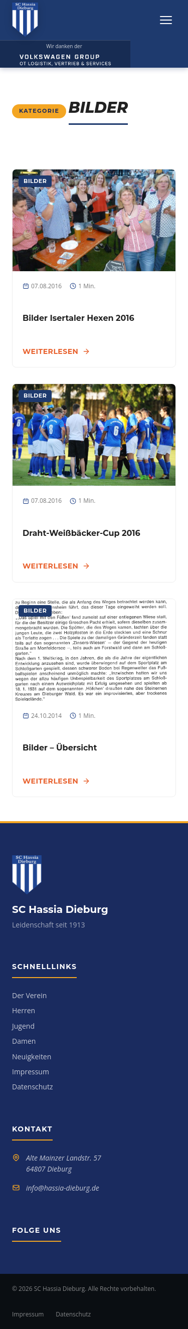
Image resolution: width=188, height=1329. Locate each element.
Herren (23, 1010)
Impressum (30, 1071)
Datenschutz (32, 1086)
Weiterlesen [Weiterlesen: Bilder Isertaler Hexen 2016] (56, 351)
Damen (24, 1041)
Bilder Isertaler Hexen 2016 (78, 318)
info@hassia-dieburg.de (62, 1188)
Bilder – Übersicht (60, 747)
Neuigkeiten (31, 1056)
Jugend (23, 1026)
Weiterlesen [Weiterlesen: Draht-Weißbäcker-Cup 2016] (56, 566)
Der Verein (29, 995)
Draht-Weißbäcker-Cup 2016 (81, 533)
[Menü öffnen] (166, 20)
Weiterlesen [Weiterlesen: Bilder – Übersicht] (56, 781)
